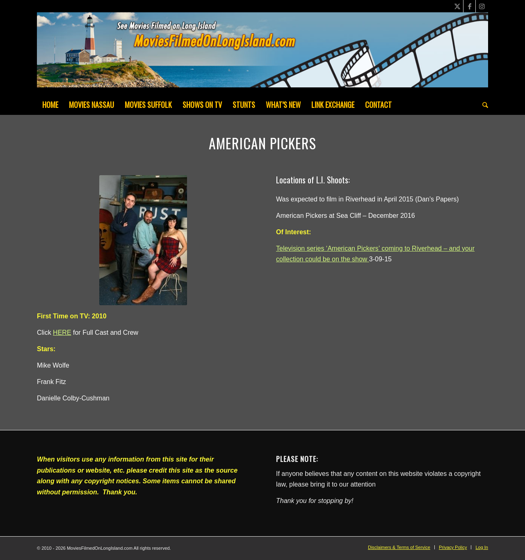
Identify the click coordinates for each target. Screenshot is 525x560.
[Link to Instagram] (482, 6)
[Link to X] (457, 6)
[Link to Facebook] (469, 6)
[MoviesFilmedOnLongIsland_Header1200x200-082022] (262, 53)
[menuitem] (50, 104)
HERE (62, 332)
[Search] (482, 104)
